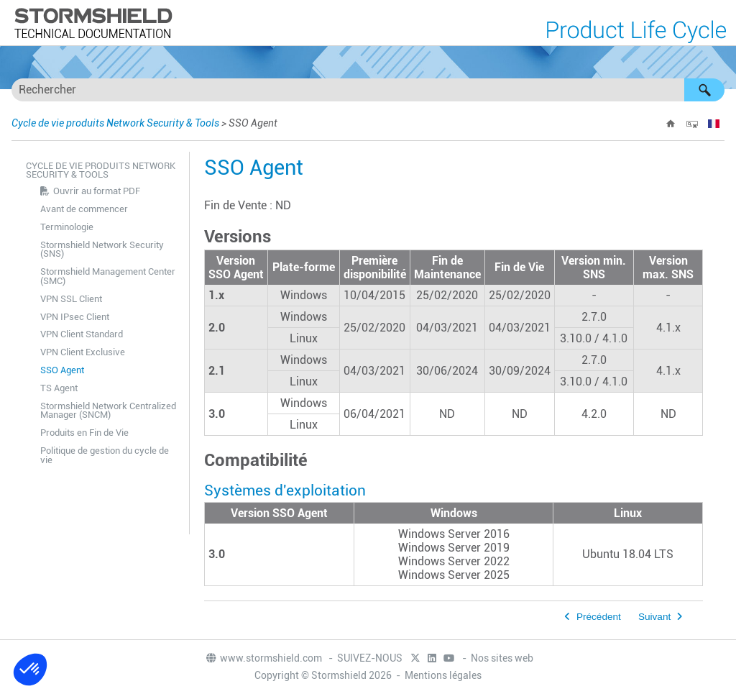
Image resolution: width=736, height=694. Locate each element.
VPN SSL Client (71, 298)
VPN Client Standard (81, 334)
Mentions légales (443, 675)
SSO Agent (62, 370)
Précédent (598, 616)
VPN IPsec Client (74, 316)
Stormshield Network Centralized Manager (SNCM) (108, 411)
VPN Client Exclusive (82, 352)
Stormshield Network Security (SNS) (102, 249)
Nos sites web (502, 658)
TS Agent (59, 388)
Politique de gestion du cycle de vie (104, 455)
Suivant (654, 616)
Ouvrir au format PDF (96, 191)
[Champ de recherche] (368, 89)
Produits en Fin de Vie (84, 432)
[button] (704, 89)
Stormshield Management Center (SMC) (107, 276)
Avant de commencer (84, 209)
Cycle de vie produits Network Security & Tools (115, 123)
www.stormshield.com (263, 658)
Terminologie (66, 227)
